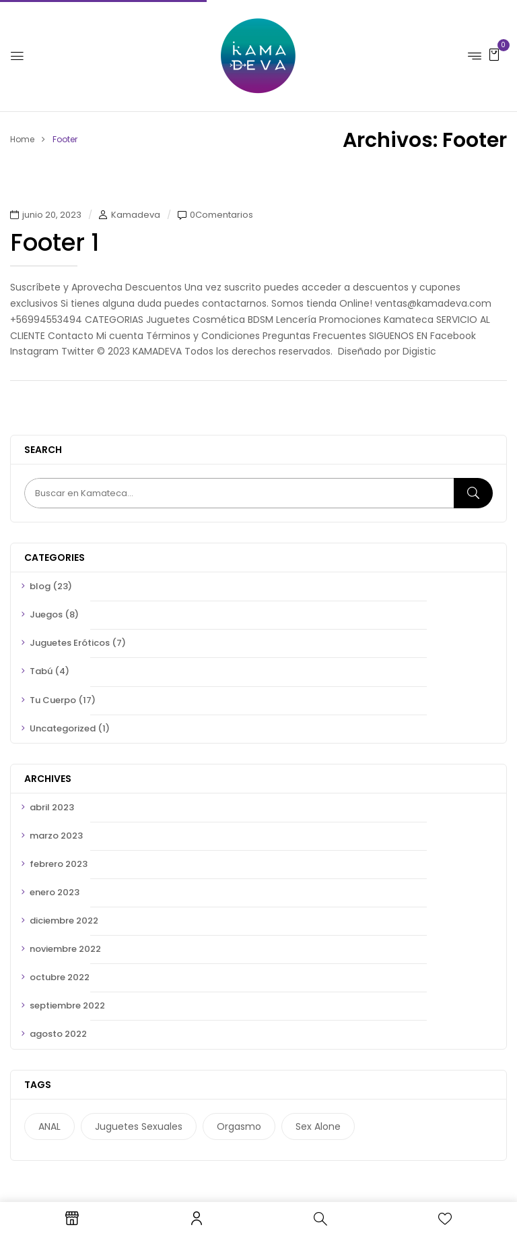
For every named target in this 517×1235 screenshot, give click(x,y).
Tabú (41, 671)
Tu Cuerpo (53, 700)
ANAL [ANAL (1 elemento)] (49, 1126)
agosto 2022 (58, 1033)
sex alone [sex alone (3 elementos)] (318, 1126)
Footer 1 (54, 242)
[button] (494, 54)
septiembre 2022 (67, 1005)
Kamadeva (135, 214)
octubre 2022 (60, 977)
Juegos (46, 614)
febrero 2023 (59, 863)
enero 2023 (54, 892)
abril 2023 (52, 807)
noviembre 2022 (65, 948)
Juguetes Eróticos (70, 642)
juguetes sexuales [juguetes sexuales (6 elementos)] (138, 1126)
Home (22, 139)
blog (40, 586)
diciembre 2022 (64, 920)
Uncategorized (63, 728)
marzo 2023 (56, 835)
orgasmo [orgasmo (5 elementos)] (239, 1126)
